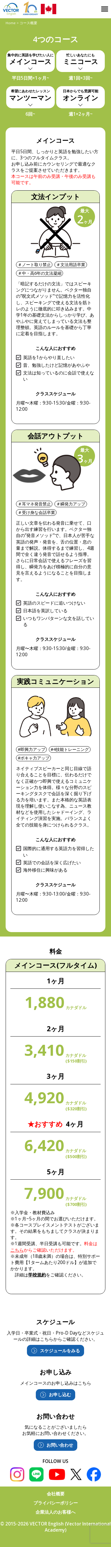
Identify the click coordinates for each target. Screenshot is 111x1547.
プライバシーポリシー (55, 1503)
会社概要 (56, 1494)
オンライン (80, 95)
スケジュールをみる (60, 1351)
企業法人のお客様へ (55, 1512)
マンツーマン (30, 95)
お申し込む (60, 1395)
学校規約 (37, 1275)
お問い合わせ (59, 1445)
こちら (17, 1250)
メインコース (30, 59)
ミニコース (80, 59)
